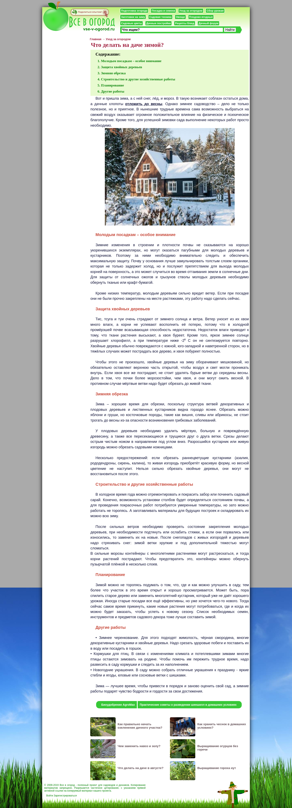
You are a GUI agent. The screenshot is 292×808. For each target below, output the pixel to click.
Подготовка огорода (134, 10)
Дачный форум (208, 23)
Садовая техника (160, 16)
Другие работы (112, 91)
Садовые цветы (131, 23)
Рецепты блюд (184, 23)
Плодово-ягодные (201, 16)
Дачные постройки (158, 23)
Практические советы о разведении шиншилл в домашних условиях (188, 704)
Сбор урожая (215, 10)
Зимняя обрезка (113, 73)
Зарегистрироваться (65, 795)
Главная (95, 39)
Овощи (180, 16)
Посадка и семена (163, 10)
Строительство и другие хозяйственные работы (138, 79)
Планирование (112, 85)
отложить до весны (143, 104)
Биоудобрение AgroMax (118, 704)
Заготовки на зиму (133, 16)
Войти (49, 795)
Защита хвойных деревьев (121, 67)
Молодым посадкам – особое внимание (131, 61)
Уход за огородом (190, 10)
